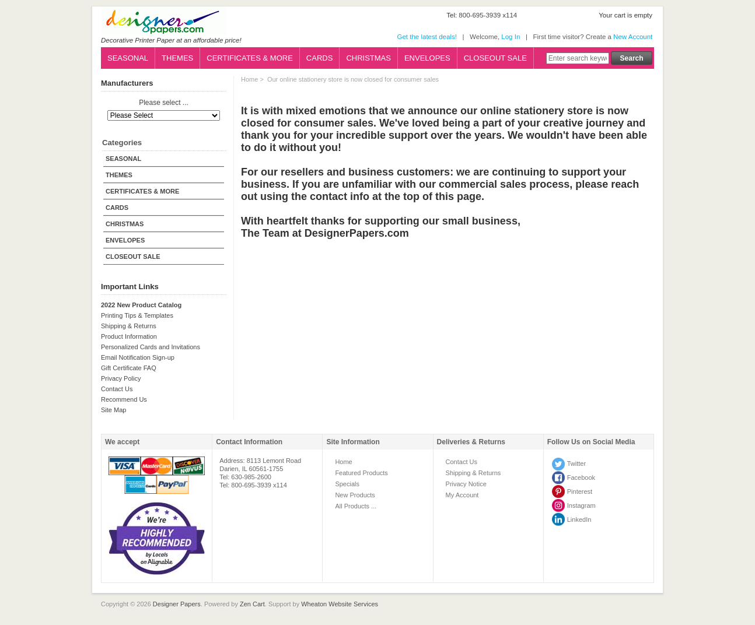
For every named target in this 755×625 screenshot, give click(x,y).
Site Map (113, 409)
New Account (632, 36)
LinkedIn (579, 519)
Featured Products (361, 472)
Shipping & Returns (128, 325)
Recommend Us (124, 399)
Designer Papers (177, 604)
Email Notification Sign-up (137, 357)
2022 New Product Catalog (141, 304)
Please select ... (163, 103)
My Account (462, 494)
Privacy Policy (121, 378)
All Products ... (355, 506)
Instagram (581, 505)
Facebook (581, 477)
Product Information (129, 336)
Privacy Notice (466, 483)
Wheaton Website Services (339, 604)
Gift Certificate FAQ (128, 367)
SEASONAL (127, 58)
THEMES (177, 58)
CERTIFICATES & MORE (250, 58)
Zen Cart (252, 604)
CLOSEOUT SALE (495, 58)
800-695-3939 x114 (488, 15)
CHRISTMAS (368, 58)
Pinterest (579, 491)
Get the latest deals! (426, 36)
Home (249, 79)
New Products (355, 494)
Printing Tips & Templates (137, 315)
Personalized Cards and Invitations (150, 346)
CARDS (319, 58)
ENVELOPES (427, 58)
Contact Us (116, 388)
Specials (347, 483)
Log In (510, 36)
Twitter (576, 463)
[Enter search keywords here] (577, 58)
